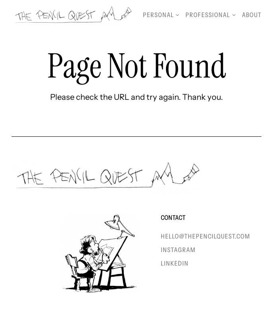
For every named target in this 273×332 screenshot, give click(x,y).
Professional (207, 15)
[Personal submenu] (177, 15)
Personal (158, 15)
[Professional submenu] (234, 15)
